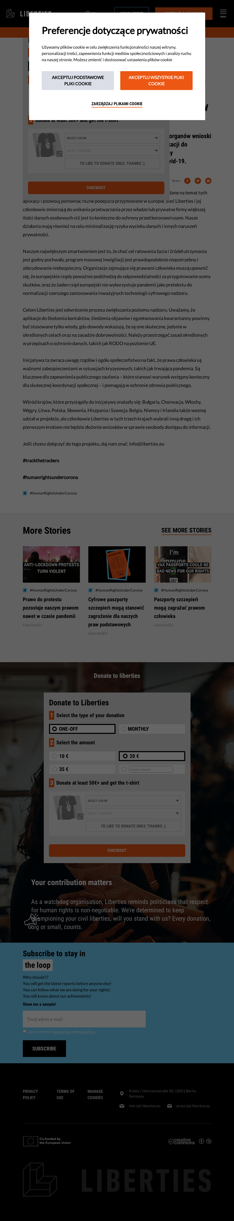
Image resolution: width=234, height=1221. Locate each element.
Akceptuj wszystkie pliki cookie (156, 80)
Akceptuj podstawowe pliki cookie (78, 80)
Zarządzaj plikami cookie (117, 103)
